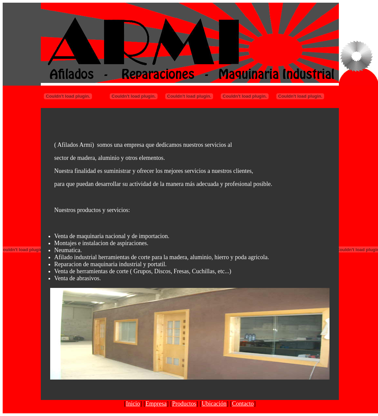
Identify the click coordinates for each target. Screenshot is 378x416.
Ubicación (214, 403)
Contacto (243, 403)
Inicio (133, 403)
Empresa (156, 403)
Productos (184, 403)
